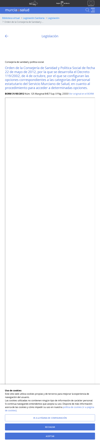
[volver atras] (6, 36)
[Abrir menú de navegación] (93, 10)
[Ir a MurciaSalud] (17, 10)
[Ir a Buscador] (87, 10)
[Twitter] (7, 49)
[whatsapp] (18, 49)
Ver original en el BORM (81, 93)
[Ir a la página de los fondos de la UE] (91, 3)
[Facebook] (12, 49)
